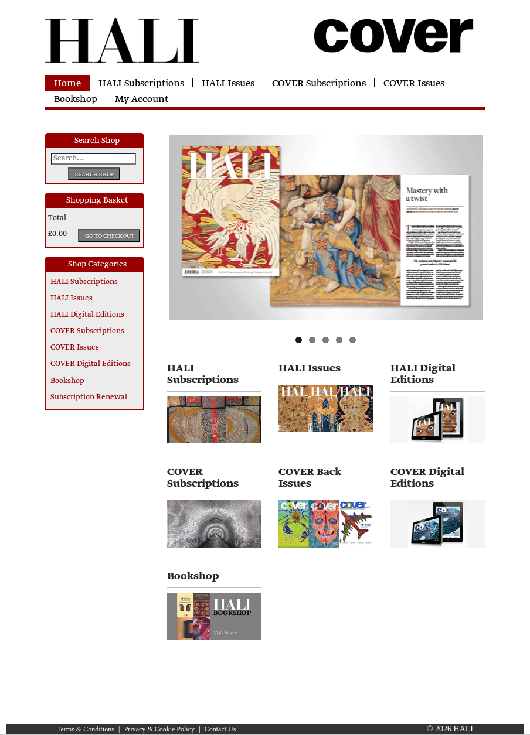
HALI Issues (228, 83)
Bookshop (75, 99)
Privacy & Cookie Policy (159, 729)
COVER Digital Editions (90, 364)
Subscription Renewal (88, 398)
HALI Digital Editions (87, 315)
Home (67, 83)
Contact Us (220, 729)
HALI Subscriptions (141, 83)
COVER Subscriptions (319, 83)
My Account (141, 99)
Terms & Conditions (85, 729)
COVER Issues (413, 83)
